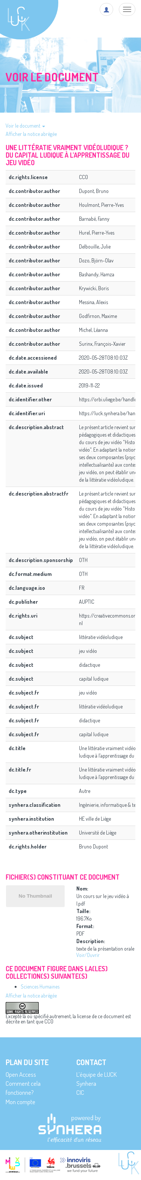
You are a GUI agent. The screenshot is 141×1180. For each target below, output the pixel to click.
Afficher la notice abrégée (31, 134)
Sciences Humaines (40, 986)
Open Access (21, 1074)
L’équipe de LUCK (96, 1074)
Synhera (86, 1083)
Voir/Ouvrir (88, 955)
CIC (80, 1092)
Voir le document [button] (25, 125)
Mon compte (20, 1102)
